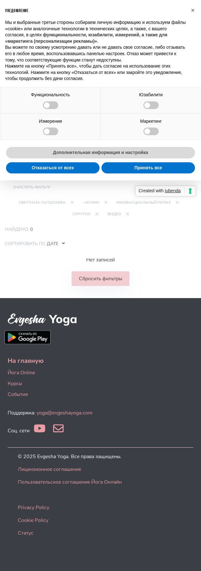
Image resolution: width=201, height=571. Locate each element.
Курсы (15, 383)
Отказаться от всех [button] (53, 167)
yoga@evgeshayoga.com (65, 412)
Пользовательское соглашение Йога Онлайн (70, 482)
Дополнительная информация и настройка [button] (100, 152)
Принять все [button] (148, 167)
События (18, 394)
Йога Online (21, 372)
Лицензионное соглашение (49, 469)
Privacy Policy (33, 507)
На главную (26, 360)
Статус (25, 533)
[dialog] (189, 558)
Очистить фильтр (32, 187)
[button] (193, 10)
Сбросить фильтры (100, 278)
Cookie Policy (33, 520)
